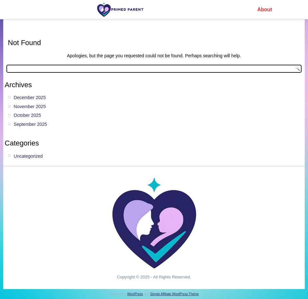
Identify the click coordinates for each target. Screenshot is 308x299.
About (264, 9)
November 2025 (30, 106)
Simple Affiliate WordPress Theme (174, 294)
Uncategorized (28, 156)
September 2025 (30, 124)
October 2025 (27, 115)
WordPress (135, 294)
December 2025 (30, 97)
